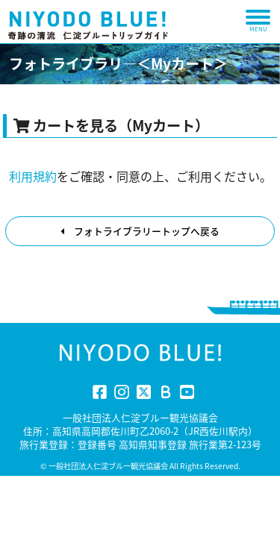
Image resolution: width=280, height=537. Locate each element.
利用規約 (33, 176)
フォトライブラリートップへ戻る (140, 231)
